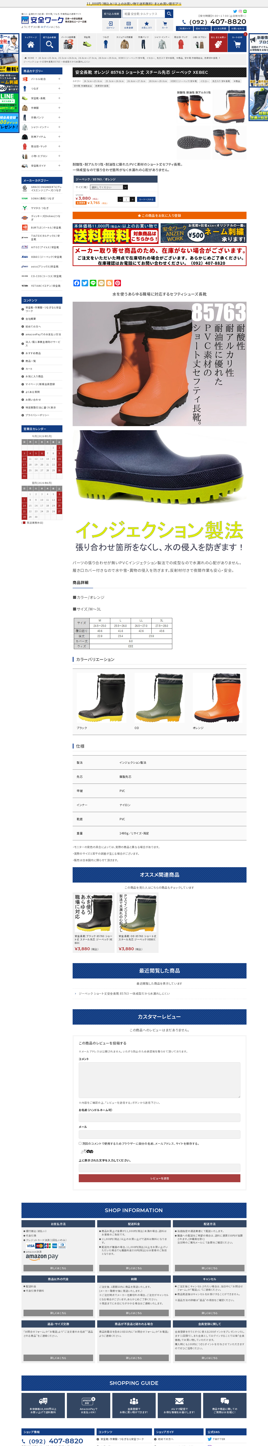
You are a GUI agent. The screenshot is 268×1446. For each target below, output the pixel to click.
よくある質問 (220, 28)
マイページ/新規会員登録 (40, 384)
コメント (84, 1092)
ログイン (46, 26)
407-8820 (216, 21)
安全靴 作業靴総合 (194, 57)
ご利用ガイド (184, 28)
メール (83, 1159)
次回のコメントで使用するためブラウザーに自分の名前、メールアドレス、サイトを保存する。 (140, 1176)
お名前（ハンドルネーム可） (96, 1143)
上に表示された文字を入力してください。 (105, 1193)
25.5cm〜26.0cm (67, 57)
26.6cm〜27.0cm (87, 57)
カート (29, 368)
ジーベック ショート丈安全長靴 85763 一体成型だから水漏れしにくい (124, 1026)
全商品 (179, 57)
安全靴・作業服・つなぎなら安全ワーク (43, 309)
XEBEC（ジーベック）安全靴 (131, 57)
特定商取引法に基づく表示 (41, 407)
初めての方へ (202, 28)
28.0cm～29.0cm (107, 57)
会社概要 (31, 318)
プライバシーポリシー (38, 415)
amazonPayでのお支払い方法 (43, 334)
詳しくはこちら (58, 1301)
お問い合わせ (237, 28)
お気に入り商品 (34, 376)
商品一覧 (31, 361)
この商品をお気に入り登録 (161, 248)
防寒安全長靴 (210, 57)
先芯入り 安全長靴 (165, 57)
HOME (31, 57)
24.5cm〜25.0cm (47, 57)
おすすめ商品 (33, 353)
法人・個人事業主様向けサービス (43, 343)
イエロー (150, 57)
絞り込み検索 (111, 13)
